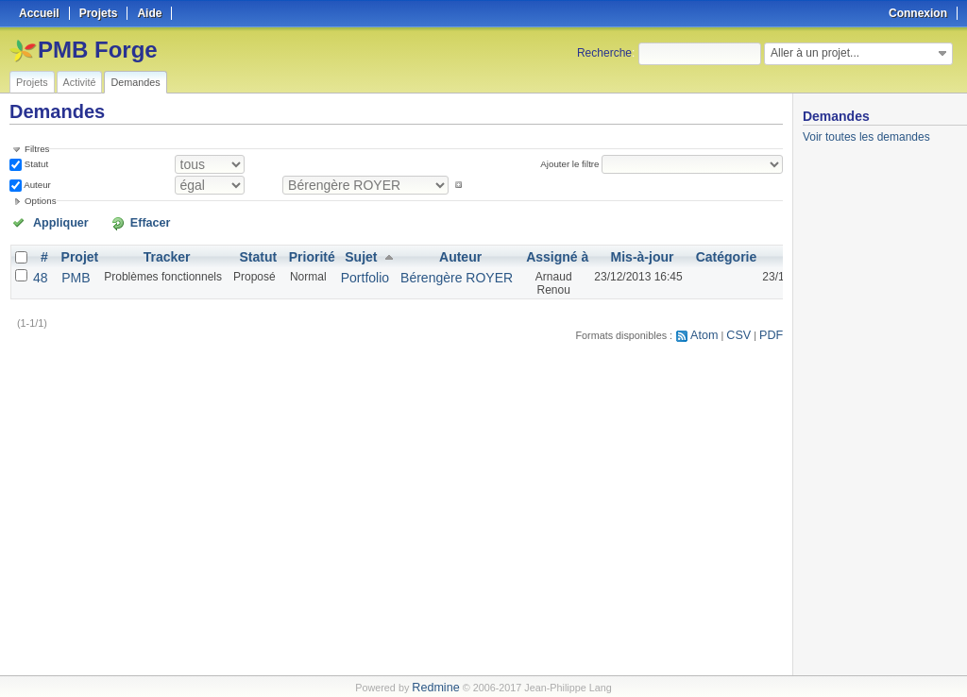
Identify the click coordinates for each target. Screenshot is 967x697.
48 (39, 272)
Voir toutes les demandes (866, 137)
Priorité (301, 253)
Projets (32, 82)
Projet (75, 253)
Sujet (344, 253)
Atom (713, 330)
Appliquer (50, 220)
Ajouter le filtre (577, 163)
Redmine (436, 686)
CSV (744, 330)
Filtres (37, 149)
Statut (35, 163)
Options (41, 199)
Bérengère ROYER (429, 272)
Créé (756, 253)
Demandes (135, 82)
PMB (71, 272)
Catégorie (677, 253)
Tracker (159, 253)
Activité (79, 82)
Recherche (604, 53)
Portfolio (347, 272)
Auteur (36, 183)
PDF (773, 330)
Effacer (114, 220)
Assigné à (517, 253)
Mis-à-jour (596, 253)
